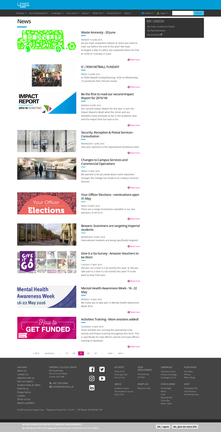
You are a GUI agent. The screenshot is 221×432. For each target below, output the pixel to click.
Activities (20, 13)
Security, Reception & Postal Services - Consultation (107, 134)
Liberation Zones (168, 371)
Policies (187, 374)
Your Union (71, 13)
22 (88, 353)
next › (111, 353)
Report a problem (26, 402)
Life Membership (191, 394)
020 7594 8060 (60, 383)
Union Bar (165, 400)
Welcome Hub (144, 388)
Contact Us (22, 374)
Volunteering (143, 374)
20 (74, 353)
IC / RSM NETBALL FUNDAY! (100, 67)
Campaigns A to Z (168, 377)
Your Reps (188, 371)
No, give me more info (185, 427)
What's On (97, 13)
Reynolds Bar (166, 397)
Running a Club (121, 374)
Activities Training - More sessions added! (110, 319)
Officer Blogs (189, 377)
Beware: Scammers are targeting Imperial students (110, 228)
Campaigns (56, 13)
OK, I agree (163, 427)
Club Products (190, 391)
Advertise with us (25, 377)
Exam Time (119, 394)
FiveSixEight (166, 388)
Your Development (37, 13)
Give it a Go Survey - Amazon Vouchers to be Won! (110, 255)
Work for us (23, 388)
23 (95, 353)
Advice (85, 13)
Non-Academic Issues (124, 391)
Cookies (21, 395)
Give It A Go (120, 377)
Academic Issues (122, 388)
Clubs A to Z (120, 371)
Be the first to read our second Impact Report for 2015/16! (107, 96)
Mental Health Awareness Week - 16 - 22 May (109, 290)
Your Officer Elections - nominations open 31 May (110, 196)
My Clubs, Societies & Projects (161, 26)
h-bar (163, 394)
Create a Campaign (169, 374)
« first (36, 353)
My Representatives (156, 30)
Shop (126, 13)
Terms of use (23, 399)
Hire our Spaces (25, 381)
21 (81, 353)
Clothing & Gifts (191, 388)
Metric (163, 391)
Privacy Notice (24, 392)
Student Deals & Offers (29, 385)
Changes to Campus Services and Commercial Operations (104, 162)
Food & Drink (113, 13)
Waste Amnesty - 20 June (98, 32)
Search (198, 13)
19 (66, 353)
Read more (134, 59)
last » (121, 353)
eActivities (22, 367)
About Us (21, 370)
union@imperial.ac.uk (63, 386)
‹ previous (49, 353)
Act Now (141, 377)
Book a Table (166, 403)
